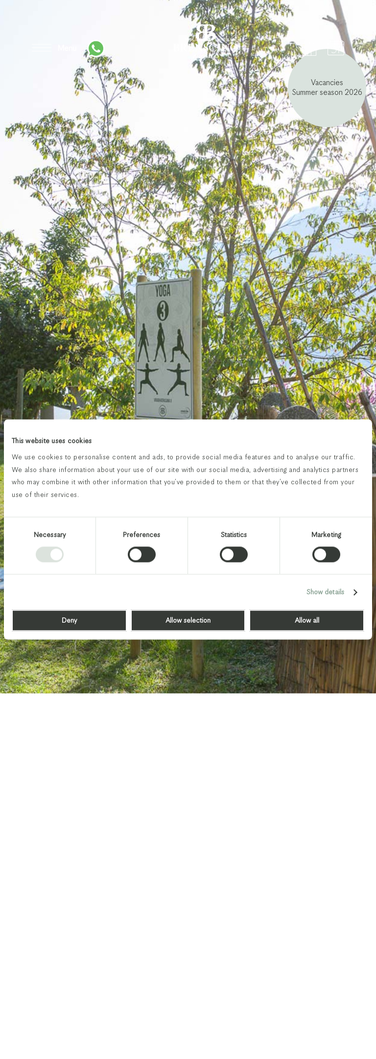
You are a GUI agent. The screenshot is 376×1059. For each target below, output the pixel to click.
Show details (325, 592)
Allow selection (188, 621)
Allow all (307, 621)
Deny (69, 621)
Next (337, 1018)
